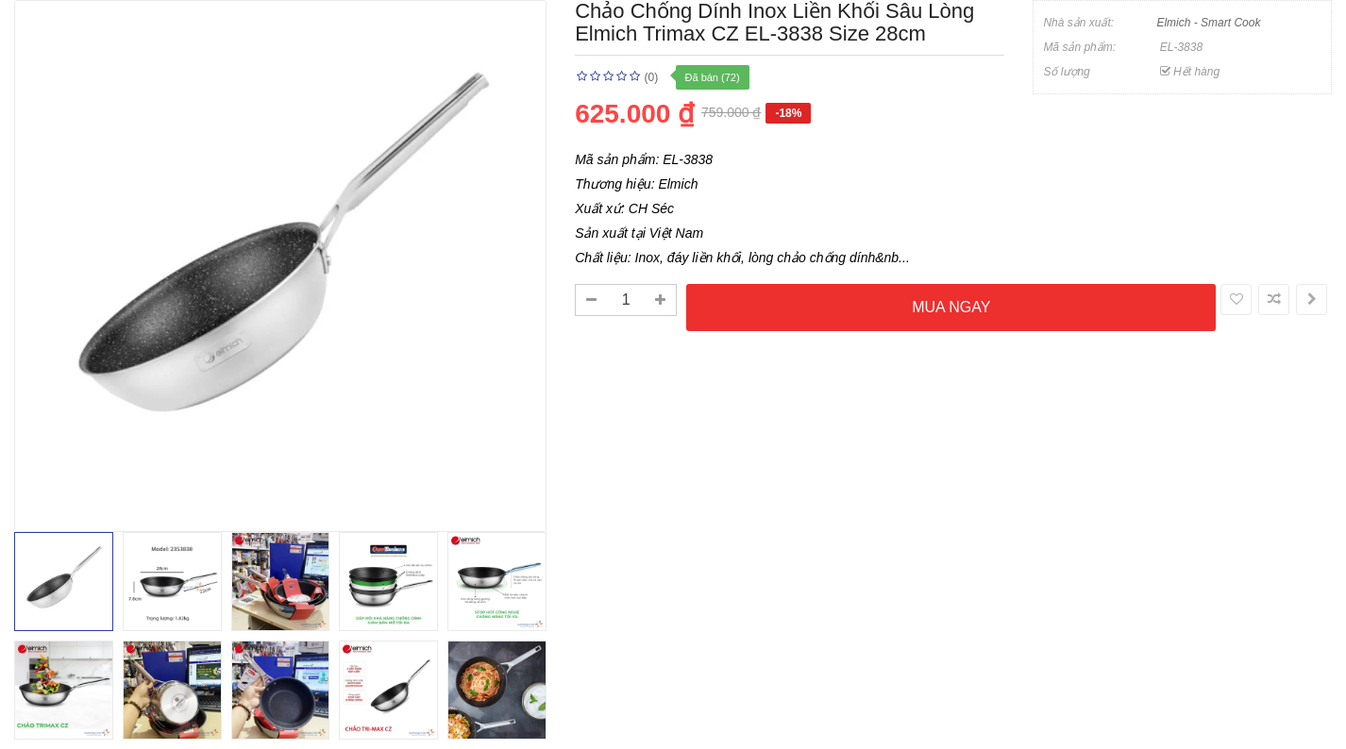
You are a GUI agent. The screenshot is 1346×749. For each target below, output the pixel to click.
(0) (652, 77)
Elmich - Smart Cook (1208, 22)
